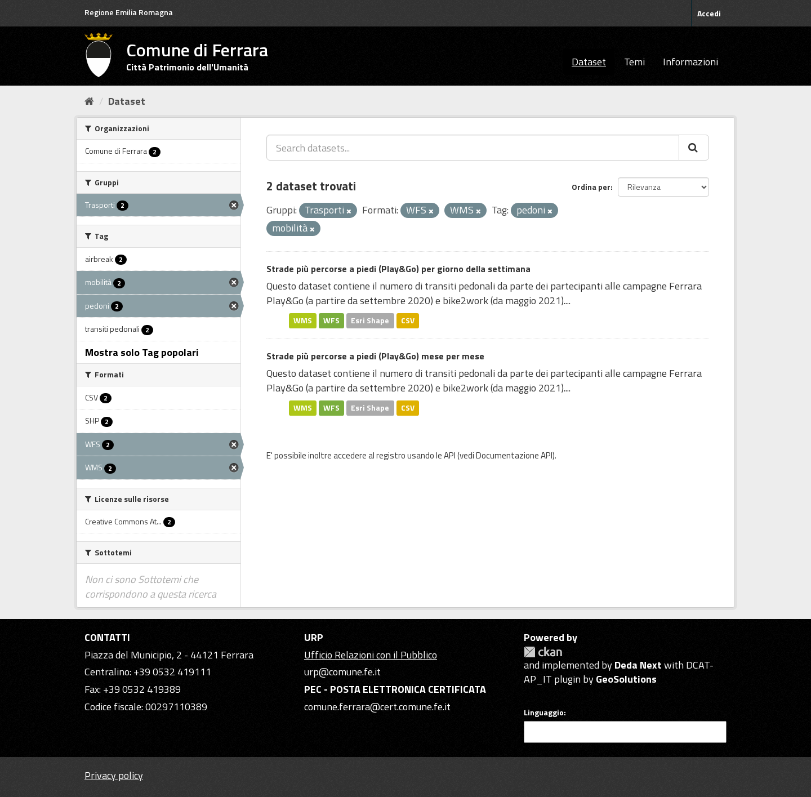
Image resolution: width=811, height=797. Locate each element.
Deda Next (638, 665)
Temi (634, 61)
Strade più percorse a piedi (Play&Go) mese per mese (375, 356)
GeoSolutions (626, 679)
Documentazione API (514, 455)
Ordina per (591, 187)
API (450, 455)
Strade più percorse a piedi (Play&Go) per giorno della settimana (398, 268)
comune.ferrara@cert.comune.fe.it (377, 706)
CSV (408, 320)
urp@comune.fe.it (342, 671)
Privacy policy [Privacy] (113, 775)
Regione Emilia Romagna (128, 12)
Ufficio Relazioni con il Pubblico (370, 654)
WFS (331, 320)
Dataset (589, 61)
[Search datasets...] (472, 148)
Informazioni (690, 61)
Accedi (709, 13)
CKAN (543, 652)
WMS (302, 320)
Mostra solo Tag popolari (142, 352)
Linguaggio (544, 712)
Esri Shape (370, 320)
